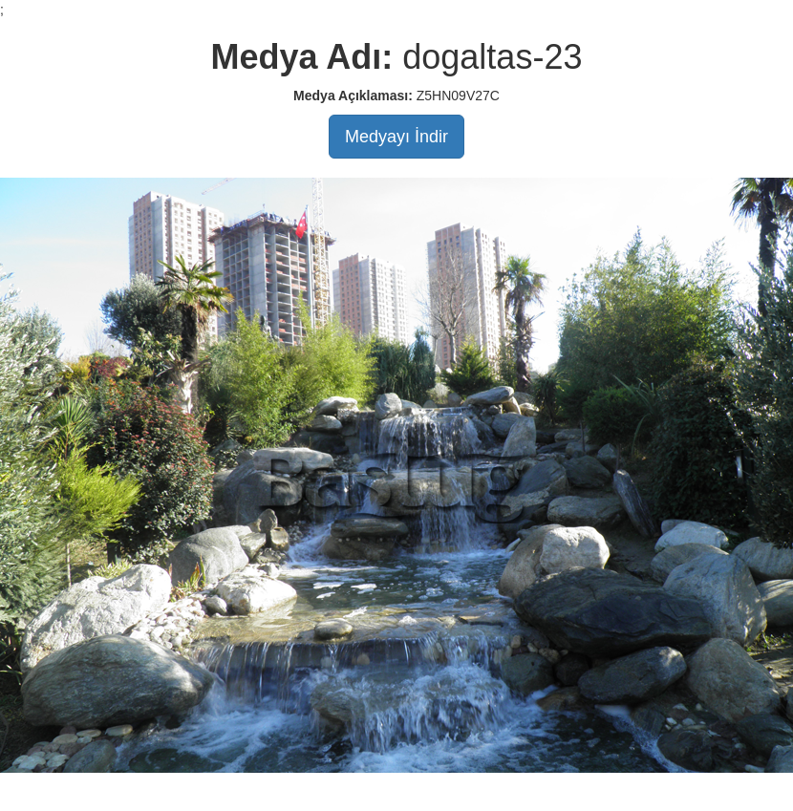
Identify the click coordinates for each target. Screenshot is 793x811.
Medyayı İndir (396, 136)
